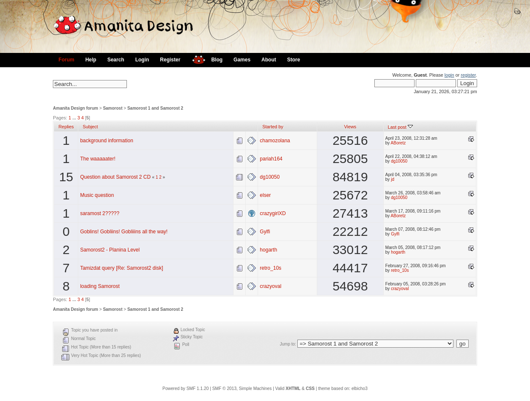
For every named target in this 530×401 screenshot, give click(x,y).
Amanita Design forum (75, 108)
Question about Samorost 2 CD (115, 177)
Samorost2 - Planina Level (110, 250)
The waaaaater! (97, 159)
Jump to (287, 344)
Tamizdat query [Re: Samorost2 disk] (121, 268)
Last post (400, 127)
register (468, 74)
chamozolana (275, 141)
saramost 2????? (99, 213)
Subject (90, 126)
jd (392, 179)
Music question (97, 195)
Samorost (112, 108)
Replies (66, 126)
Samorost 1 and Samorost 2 (155, 108)
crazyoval (270, 286)
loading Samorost (99, 286)
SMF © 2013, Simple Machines (242, 388)
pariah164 (271, 159)
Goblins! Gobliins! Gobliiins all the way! (124, 232)
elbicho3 (360, 388)
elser (265, 195)
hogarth (268, 250)
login (449, 74)
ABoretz (398, 143)
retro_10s (270, 268)
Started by (272, 126)
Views (350, 126)
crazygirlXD (273, 213)
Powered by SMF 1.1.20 (185, 388)
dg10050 (399, 161)
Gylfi (265, 232)
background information (106, 141)
